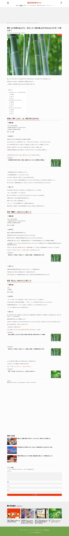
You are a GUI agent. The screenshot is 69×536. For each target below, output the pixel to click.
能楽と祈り (34, 5)
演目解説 (21, 5)
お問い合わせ (46, 530)
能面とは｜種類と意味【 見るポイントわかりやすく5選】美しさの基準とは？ (34, 438)
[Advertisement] (34, 15)
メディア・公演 (29, 5)
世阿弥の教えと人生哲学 (41, 5)
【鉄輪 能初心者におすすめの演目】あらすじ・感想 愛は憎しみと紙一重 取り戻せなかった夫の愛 (27, 522)
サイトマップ (31, 530)
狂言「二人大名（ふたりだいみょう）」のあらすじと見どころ (19, 366)
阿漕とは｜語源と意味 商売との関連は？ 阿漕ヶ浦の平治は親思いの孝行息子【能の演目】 (41, 522)
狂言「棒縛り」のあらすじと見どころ (15, 100)
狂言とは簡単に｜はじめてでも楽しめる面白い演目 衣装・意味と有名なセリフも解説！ (24, 329)
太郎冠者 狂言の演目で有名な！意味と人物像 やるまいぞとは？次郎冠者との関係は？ (23, 155)
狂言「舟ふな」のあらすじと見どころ (15, 108)
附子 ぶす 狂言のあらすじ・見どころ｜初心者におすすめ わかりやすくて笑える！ (26, 22)
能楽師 (24, 5)
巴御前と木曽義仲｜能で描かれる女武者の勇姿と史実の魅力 (13, 521)
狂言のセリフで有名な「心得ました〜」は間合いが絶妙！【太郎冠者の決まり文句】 (23, 250)
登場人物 (11, 94)
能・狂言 (12, 22)
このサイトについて (49, 5)
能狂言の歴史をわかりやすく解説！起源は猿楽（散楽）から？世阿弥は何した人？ (35, 455)
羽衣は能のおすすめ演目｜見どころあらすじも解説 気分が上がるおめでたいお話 (34, 447)
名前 (8, 481)
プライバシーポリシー (24, 530)
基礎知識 (17, 5)
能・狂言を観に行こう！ (38, 532)
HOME (9, 22)
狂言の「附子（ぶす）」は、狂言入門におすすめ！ (17, 92)
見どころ (11, 98)
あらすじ (11, 96)
